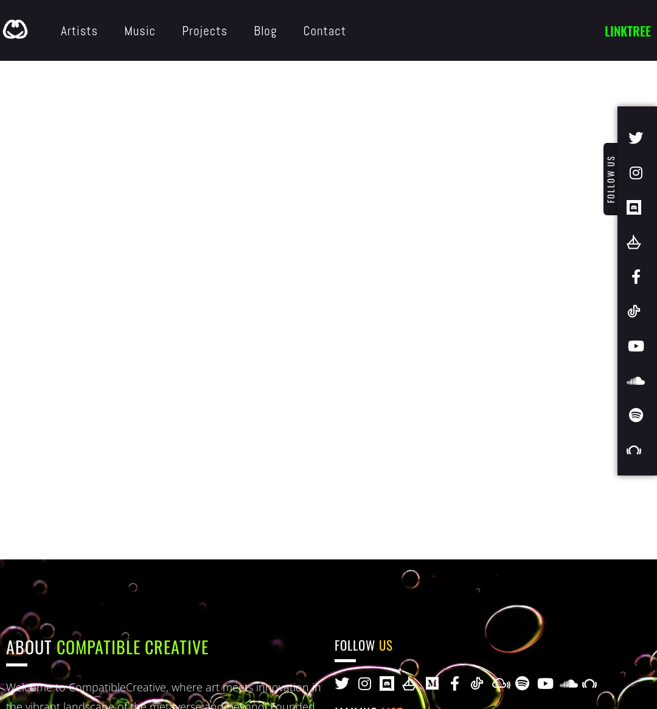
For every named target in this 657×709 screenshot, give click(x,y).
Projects (205, 30)
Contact (324, 30)
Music (140, 30)
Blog (265, 30)
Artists (79, 30)
